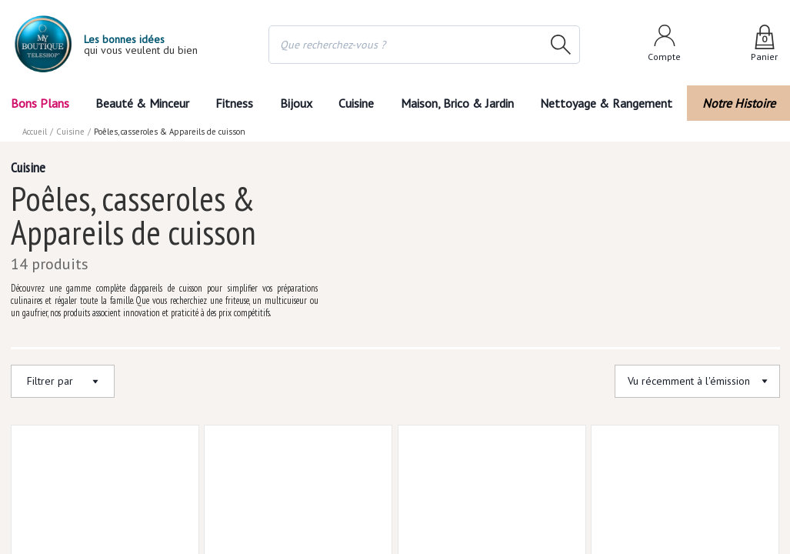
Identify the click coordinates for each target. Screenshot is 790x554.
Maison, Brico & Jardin (460, 103)
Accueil (35, 131)
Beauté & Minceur (141, 103)
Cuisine (357, 103)
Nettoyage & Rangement (610, 103)
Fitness (233, 103)
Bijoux (295, 103)
